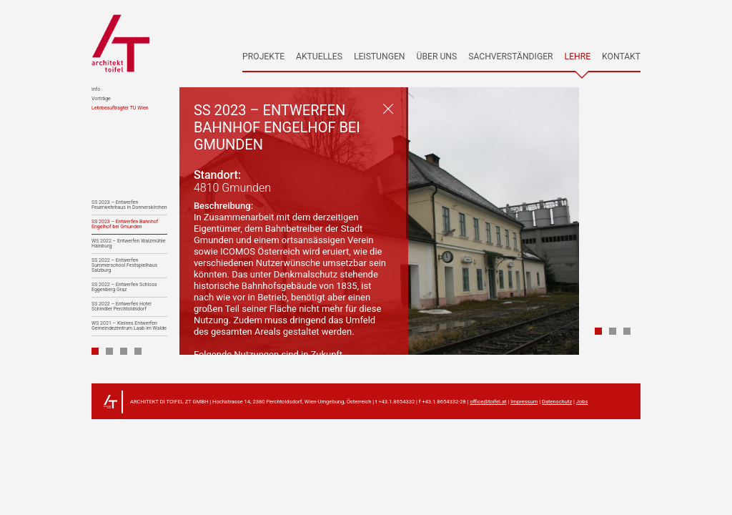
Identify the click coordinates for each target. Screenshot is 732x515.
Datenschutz (557, 401)
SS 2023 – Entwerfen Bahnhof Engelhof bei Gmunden (125, 225)
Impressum (524, 401)
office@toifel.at (488, 401)
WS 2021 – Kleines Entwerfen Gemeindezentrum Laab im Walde (129, 326)
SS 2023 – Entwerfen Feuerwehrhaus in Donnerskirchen (129, 205)
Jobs (582, 401)
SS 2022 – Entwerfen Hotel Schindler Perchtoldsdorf (122, 307)
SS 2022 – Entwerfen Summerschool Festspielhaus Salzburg (124, 265)
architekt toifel (120, 43)
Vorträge (101, 99)
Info (96, 89)
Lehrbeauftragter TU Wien (120, 108)
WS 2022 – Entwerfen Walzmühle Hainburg (128, 244)
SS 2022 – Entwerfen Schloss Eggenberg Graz (124, 288)
